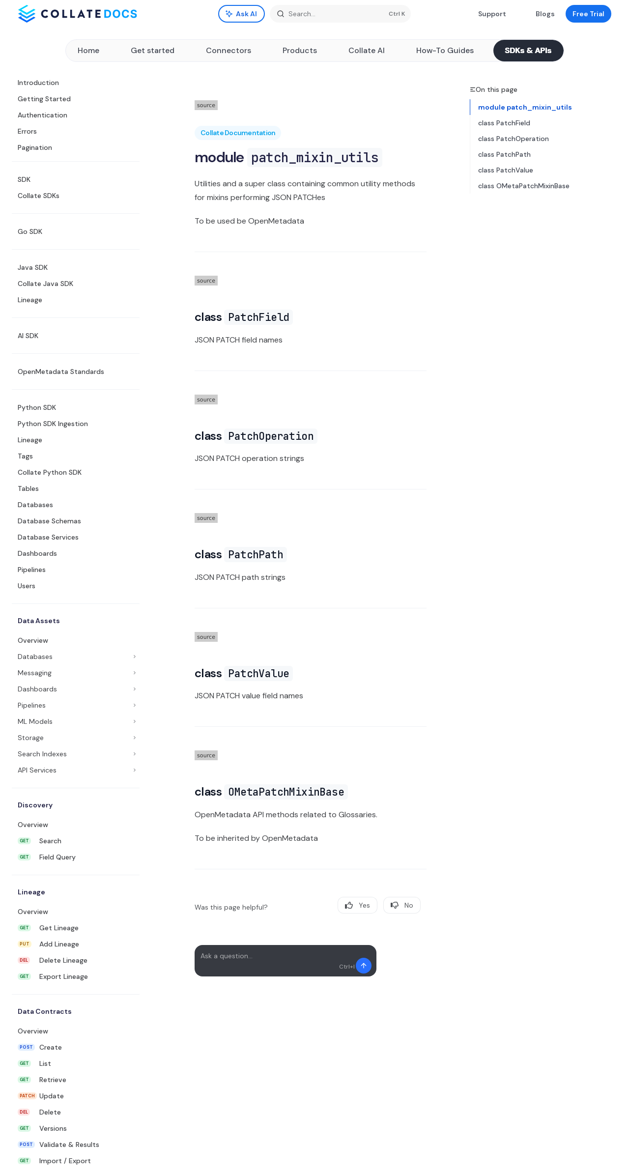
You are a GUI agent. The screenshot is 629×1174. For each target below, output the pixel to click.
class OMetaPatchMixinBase (524, 185)
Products (300, 50)
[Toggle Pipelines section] (76, 705)
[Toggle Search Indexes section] (76, 754)
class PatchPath (504, 154)
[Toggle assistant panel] (241, 14)
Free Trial (588, 13)
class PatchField (504, 122)
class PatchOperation (513, 138)
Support (486, 13)
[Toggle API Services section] (76, 770)
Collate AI (366, 50)
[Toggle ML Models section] (76, 721)
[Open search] (340, 14)
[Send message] (364, 966)
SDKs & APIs (528, 50)
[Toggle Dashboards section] (76, 689)
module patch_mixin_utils (525, 107)
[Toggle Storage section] (76, 737)
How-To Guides (445, 50)
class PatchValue (505, 170)
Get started (152, 50)
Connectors (228, 50)
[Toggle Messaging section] (76, 673)
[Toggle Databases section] (76, 656)
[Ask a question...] (285, 960)
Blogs (539, 13)
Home (88, 50)
